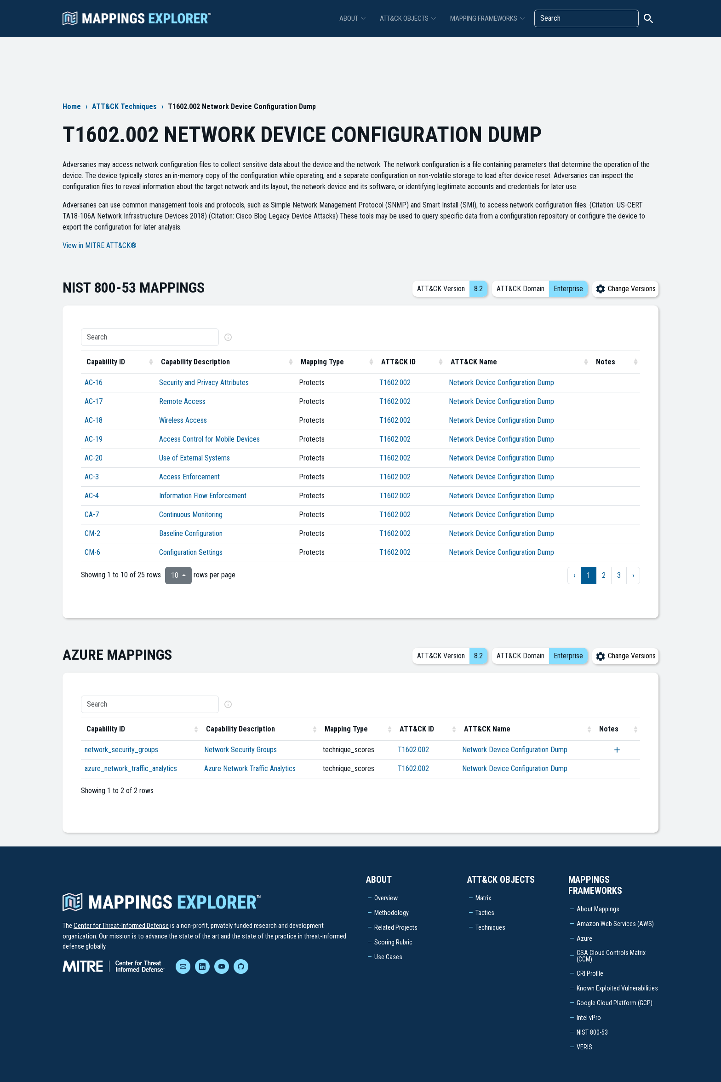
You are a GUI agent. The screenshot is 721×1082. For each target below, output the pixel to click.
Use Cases (388, 957)
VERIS (584, 1047)
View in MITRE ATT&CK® (100, 245)
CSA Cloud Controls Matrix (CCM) (611, 956)
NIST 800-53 (592, 1032)
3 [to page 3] (619, 575)
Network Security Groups (240, 749)
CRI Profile (590, 973)
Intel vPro (589, 1017)
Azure (584, 938)
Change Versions (625, 288)
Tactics (484, 912)
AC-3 (92, 476)
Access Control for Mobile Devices (209, 439)
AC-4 (92, 495)
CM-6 (92, 552)
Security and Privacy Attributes (204, 382)
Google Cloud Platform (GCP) (614, 1003)
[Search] (586, 18)
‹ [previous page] (574, 575)
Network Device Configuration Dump (501, 382)
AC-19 (94, 439)
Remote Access (182, 401)
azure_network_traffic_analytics (131, 768)
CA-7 (92, 514)
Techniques (490, 927)
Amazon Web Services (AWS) (615, 924)
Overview (386, 898)
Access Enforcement (189, 476)
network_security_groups (121, 749)
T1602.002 (395, 382)
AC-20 (94, 458)
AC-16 (94, 382)
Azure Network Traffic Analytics (250, 768)
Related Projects (396, 927)
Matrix (483, 898)
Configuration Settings (191, 552)
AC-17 (94, 401)
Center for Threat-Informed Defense (121, 925)
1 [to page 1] (588, 575)
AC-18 (94, 420)
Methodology (391, 912)
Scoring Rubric (393, 942)
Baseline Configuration (191, 533)
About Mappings (598, 909)
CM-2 (92, 533)
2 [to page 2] (604, 575)
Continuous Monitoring (191, 514)
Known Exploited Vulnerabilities (617, 988)
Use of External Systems (194, 458)
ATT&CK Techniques (124, 106)
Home (72, 106)
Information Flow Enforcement (202, 495)
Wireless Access (183, 420)
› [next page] (633, 575)
